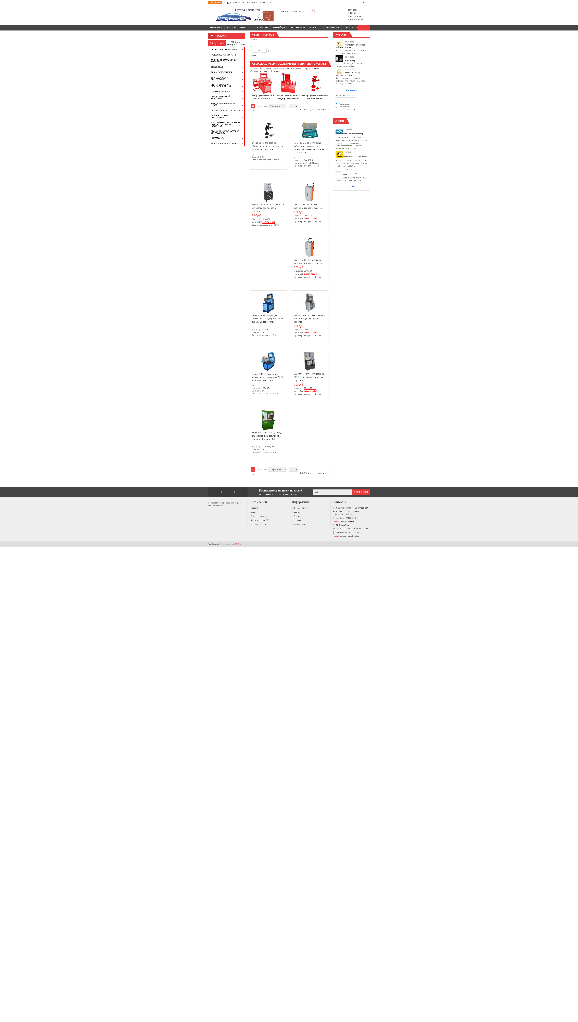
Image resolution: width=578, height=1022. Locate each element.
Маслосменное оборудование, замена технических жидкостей (225, 124)
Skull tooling (350, 60)
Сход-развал (217, 67)
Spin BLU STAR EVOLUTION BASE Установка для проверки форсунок (268, 207)
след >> (310, 110)
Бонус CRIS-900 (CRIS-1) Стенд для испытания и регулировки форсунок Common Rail (266, 435)
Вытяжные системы (220, 91)
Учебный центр (280, 27)
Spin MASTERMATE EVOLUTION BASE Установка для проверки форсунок (308, 377)
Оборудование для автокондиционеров (221, 85)
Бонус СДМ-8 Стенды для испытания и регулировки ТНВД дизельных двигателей (267, 318)
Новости (231, 27)
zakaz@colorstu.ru (347, 522)
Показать (253, 55)
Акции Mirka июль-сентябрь (355, 156)
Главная (253, 68)
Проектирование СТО (260, 520)
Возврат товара (299, 524)
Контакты (348, 27)
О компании (216, 27)
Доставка (296, 512)
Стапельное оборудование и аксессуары (224, 61)
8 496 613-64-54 (355, 13)
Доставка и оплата (330, 27)
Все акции (351, 186)
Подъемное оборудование (223, 55)
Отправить (351, 109)
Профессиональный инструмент (220, 97)
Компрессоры (217, 138)
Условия (296, 520)
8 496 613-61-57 (355, 16)
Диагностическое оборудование (219, 78)
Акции (243, 27)
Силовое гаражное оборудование (220, 116)
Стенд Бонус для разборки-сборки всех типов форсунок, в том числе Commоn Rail (267, 146)
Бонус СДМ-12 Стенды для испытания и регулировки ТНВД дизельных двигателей (267, 377)
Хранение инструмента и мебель (223, 104)
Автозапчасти (298, 27)
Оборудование (217, 43)
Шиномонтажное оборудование (226, 110)
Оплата (296, 516)
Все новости (351, 90)
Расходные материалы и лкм (236, 43)
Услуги (313, 27)
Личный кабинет (300, 508)
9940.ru (238, 544)
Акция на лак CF (350, 174)
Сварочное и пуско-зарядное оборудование (225, 132)
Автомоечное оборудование (224, 143)
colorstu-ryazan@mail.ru (349, 536)
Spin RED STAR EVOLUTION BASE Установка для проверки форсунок (309, 318)
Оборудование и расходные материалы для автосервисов (249, 2)
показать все (322, 110)
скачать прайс (269, 222)
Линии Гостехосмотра (221, 72)
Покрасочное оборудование (224, 50)
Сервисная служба (259, 27)
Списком (253, 110)
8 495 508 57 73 (355, 19)
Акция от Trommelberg (353, 134)
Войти (365, 2)
